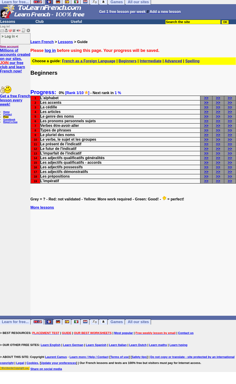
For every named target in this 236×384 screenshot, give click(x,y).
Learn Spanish (96, 345)
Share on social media (46, 369)
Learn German (73, 345)
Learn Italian (118, 345)
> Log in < (10, 36)
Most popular (123, 333)
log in (50, 50)
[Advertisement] (133, 271)
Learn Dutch (138, 345)
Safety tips (139, 357)
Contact (7, 114)
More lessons (42, 207)
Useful (76, 22)
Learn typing (178, 345)
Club (39, 22)
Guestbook (9, 119)
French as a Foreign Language (88, 61)
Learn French (42, 42)
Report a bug (10, 122)
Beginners (127, 61)
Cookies (32, 363)
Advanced (173, 61)
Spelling (192, 61)
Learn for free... (15, 322)
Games (117, 322)
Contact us (186, 333)
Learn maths (158, 345)
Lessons (7, 22)
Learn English (51, 345)
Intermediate (151, 61)
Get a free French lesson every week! (15, 100)
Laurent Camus (56, 357)
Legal (20, 363)
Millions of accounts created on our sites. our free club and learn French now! (15, 60)
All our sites (138, 322)
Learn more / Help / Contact (89, 357)
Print (6, 117)
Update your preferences (58, 363)
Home (6, 112)
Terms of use (119, 357)
